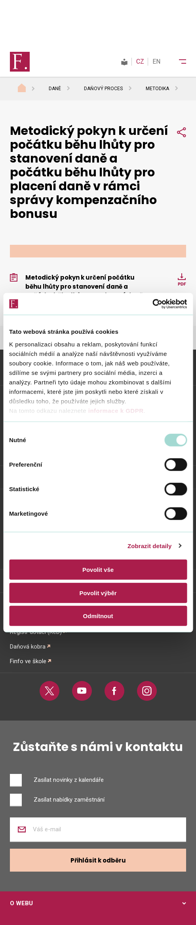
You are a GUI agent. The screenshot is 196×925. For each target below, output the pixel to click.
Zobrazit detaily (149, 545)
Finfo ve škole (28, 661)
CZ (140, 61)
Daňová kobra (28, 646)
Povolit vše (98, 569)
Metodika (157, 88)
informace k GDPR (114, 410)
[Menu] (177, 62)
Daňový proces (103, 88)
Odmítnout (98, 616)
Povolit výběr (97, 592)
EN (156, 61)
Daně (55, 88)
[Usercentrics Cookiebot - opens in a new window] (152, 304)
